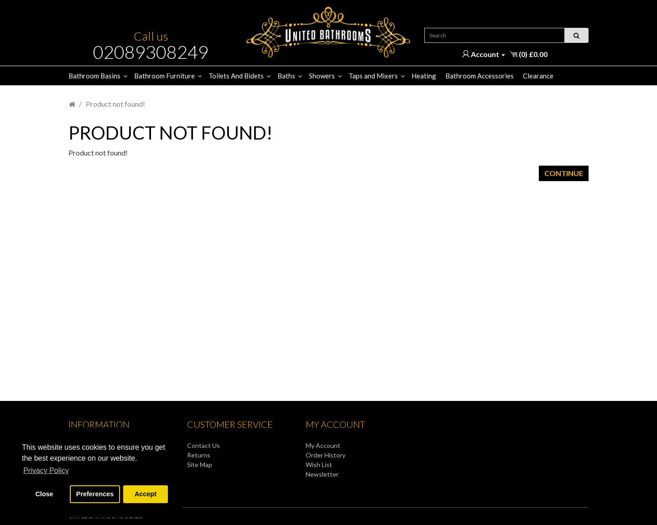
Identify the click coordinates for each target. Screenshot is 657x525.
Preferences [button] (95, 494)
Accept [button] (145, 494)
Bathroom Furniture (164, 76)
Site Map (199, 464)
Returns (198, 455)
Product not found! (115, 103)
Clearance (538, 76)
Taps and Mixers (373, 76)
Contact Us (203, 445)
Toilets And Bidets (236, 76)
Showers (322, 76)
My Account (323, 445)
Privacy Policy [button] (46, 470)
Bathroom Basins (94, 76)
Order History (325, 455)
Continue (563, 173)
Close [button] (44, 494)
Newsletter (322, 474)
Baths (286, 76)
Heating (424, 76)
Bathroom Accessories (479, 76)
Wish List (319, 464)
